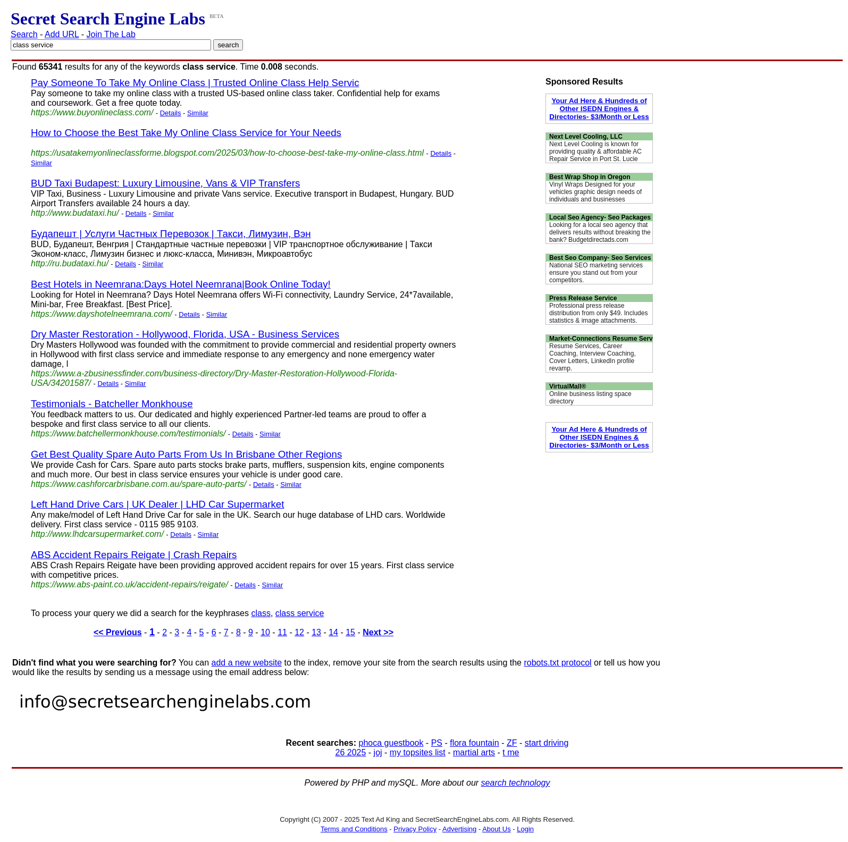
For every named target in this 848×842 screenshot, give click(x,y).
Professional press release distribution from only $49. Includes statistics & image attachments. (598, 313)
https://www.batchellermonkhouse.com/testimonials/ (128, 433)
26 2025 (350, 752)
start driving (547, 742)
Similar (197, 113)
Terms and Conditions (354, 829)
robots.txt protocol (557, 662)
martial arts (474, 752)
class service (299, 613)
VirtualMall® (567, 386)
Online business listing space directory (590, 397)
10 (265, 632)
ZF (512, 742)
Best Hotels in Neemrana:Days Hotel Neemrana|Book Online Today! (181, 284)
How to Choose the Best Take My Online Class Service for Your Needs (186, 132)
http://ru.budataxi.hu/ (69, 263)
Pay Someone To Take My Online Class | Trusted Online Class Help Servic (195, 82)
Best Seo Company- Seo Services (600, 258)
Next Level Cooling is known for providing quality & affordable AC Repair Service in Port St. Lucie (595, 151)
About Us (496, 829)
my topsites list (418, 752)
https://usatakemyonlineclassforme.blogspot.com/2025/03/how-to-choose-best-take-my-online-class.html (227, 152)
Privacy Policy (414, 829)
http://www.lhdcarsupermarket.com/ (97, 533)
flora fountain (474, 742)
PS (436, 742)
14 (333, 632)
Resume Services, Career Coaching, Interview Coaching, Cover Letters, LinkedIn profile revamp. (592, 357)
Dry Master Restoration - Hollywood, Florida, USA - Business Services (185, 334)
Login (525, 829)
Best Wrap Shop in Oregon (589, 177)
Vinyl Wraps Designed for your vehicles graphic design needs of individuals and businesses (595, 192)
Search (24, 34)
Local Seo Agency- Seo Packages (600, 217)
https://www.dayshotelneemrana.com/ (101, 313)
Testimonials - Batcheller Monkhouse (112, 403)
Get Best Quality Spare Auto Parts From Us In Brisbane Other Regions (186, 454)
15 (350, 632)
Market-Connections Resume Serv (601, 338)
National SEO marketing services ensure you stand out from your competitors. (596, 273)
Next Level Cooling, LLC (586, 136)
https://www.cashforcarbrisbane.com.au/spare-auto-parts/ (139, 484)
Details (170, 113)
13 (316, 632)
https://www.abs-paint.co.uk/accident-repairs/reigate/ (129, 584)
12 (299, 632)
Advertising (459, 829)
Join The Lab (111, 34)
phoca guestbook (391, 742)
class (260, 613)
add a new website (247, 662)
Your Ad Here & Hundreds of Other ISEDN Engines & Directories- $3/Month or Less (599, 109)
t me (510, 752)
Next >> (378, 632)
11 (282, 632)
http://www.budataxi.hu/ (75, 212)
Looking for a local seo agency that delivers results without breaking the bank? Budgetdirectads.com (600, 232)
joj (378, 752)
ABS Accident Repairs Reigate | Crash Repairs (134, 554)
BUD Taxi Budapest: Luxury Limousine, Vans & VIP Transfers (165, 183)
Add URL (62, 34)
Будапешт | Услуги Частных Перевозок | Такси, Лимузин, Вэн (171, 233)
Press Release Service (583, 298)
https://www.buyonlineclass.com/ (92, 112)
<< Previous (118, 632)
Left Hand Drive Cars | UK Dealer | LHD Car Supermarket (157, 504)
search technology (515, 782)
